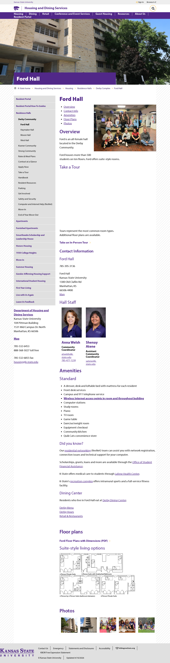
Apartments (22, 221)
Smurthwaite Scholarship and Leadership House (30, 237)
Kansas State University (23, 2)
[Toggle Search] (153, 8)
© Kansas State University (49, 657)
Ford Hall (24, 124)
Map (62, 294)
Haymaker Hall (27, 129)
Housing (69, 88)
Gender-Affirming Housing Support (33, 273)
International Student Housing (30, 280)
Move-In (22, 209)
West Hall (24, 140)
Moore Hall (25, 135)
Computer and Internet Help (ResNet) (35, 204)
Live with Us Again (25, 294)
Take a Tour (23, 172)
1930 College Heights (26, 252)
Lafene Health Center (127, 473)
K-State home (22, 88)
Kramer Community (27, 145)
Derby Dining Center (114, 500)
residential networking (78, 450)
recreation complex (81, 481)
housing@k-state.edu (26, 362)
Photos (68, 123)
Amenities (69, 115)
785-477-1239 (69, 360)
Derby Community (27, 119)
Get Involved (24, 193)
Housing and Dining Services (46, 8)
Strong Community (27, 151)
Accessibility (104, 648)
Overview (69, 106)
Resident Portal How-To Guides (31, 106)
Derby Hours (67, 511)
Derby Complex (103, 88)
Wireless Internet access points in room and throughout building (104, 398)
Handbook (23, 177)
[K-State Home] (16, 8)
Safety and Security (27, 199)
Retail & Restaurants (71, 516)
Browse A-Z (151, 2)
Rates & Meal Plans (26, 156)
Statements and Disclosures (81, 648)
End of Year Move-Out (28, 215)
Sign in (141, 2)
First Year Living (23, 287)
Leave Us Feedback (25, 301)
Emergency (58, 648)
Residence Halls (84, 88)
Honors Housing (24, 245)
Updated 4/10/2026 (75, 657)
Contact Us (43, 648)
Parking (21, 188)
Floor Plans (70, 119)
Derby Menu (67, 507)
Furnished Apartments (27, 228)
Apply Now (23, 167)
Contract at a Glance (27, 161)
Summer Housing (24, 266)
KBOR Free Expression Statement (55, 652)
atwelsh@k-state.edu (67, 356)
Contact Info (71, 111)
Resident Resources (27, 183)
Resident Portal (23, 99)
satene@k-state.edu (91, 363)
